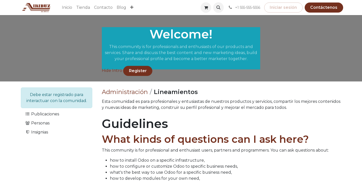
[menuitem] (67, 8)
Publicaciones (42, 114)
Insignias (36, 132)
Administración (125, 92)
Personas (37, 123)
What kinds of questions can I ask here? (205, 139)
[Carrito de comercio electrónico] (206, 7)
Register (138, 70)
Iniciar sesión (283, 7)
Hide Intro (112, 70)
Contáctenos (323, 7)
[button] (218, 7)
